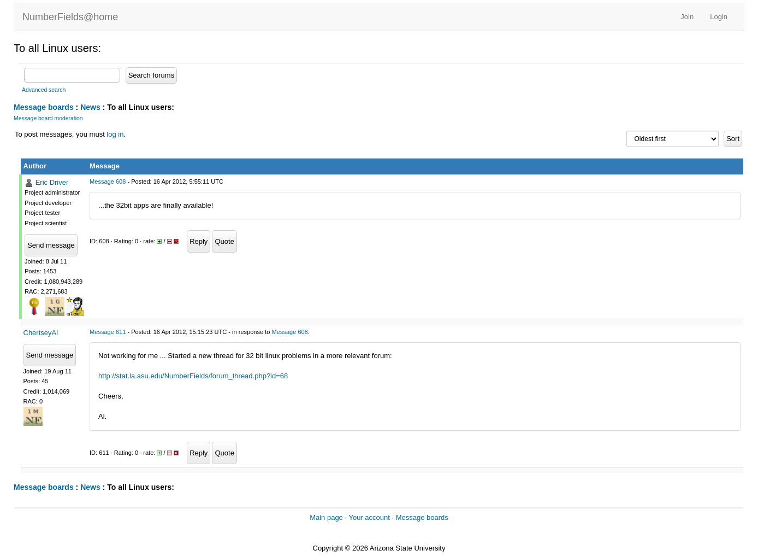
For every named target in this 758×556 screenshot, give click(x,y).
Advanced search (44, 90)
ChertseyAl (40, 333)
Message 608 (108, 181)
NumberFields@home (70, 16)
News (90, 107)
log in (114, 134)
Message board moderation (48, 118)
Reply (199, 241)
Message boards (44, 107)
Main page (326, 517)
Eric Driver (52, 182)
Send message (51, 245)
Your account (368, 517)
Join (687, 17)
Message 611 (108, 332)
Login (718, 17)
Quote (224, 241)
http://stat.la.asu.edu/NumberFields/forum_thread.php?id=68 (193, 376)
